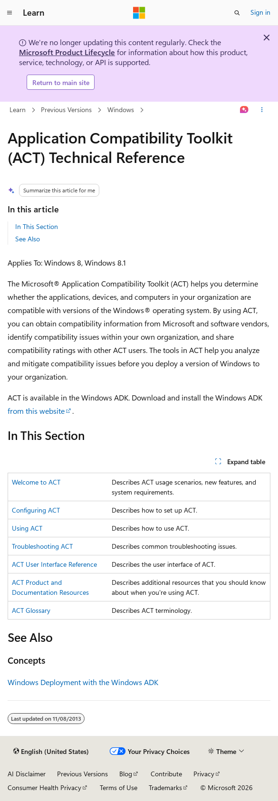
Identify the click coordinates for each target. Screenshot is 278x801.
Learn (18, 109)
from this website (36, 411)
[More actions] (262, 110)
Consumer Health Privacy (44, 787)
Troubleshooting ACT (42, 546)
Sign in (260, 12)
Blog (125, 773)
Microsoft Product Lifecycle (67, 52)
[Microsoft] (139, 13)
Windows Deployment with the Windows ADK (83, 682)
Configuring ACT (36, 510)
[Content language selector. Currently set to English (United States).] (51, 751)
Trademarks (165, 787)
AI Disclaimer (27, 773)
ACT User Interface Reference (54, 564)
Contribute (166, 773)
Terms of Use (118, 787)
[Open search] (237, 12)
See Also (27, 238)
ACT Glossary (31, 610)
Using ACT (27, 528)
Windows (120, 109)
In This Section (36, 226)
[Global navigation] (9, 12)
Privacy (203, 773)
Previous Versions (66, 109)
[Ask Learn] (244, 110)
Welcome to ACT (36, 481)
